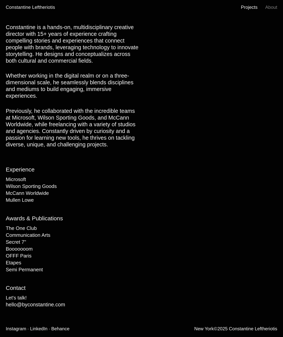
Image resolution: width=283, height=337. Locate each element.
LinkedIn (40, 330)
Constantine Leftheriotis (30, 7)
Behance (61, 330)
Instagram (17, 330)
